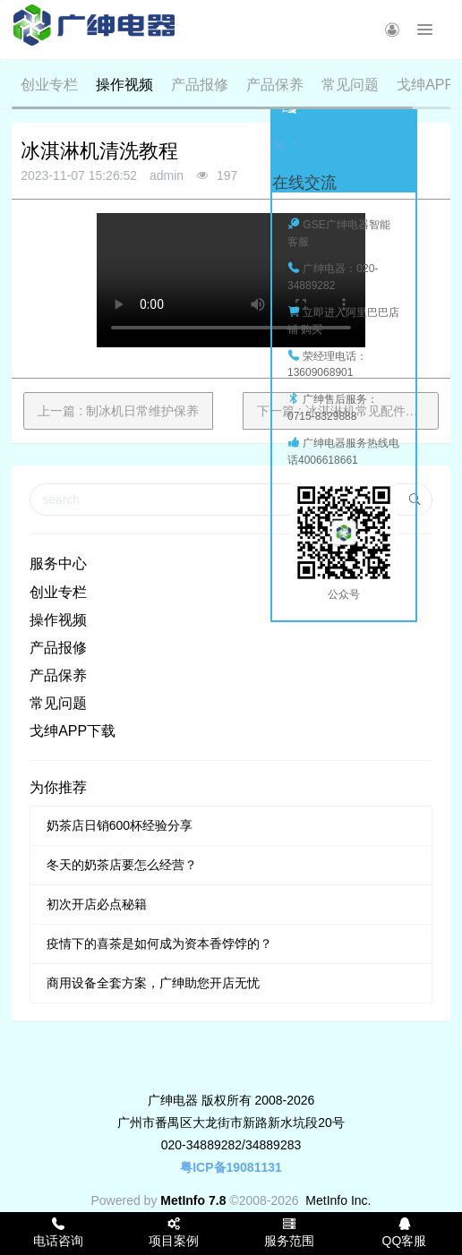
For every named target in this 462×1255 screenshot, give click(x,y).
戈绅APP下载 (73, 730)
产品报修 (199, 84)
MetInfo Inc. (338, 1200)
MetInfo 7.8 (193, 1200)
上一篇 (118, 411)
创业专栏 (49, 84)
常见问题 (350, 84)
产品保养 (275, 84)
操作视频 (124, 84)
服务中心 (58, 563)
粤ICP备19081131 (231, 1167)
